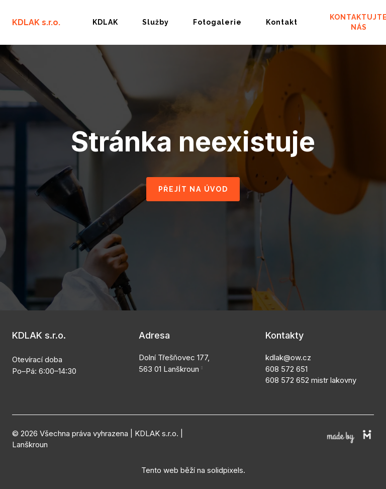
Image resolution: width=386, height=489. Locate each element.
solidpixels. (226, 463)
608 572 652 (287, 373)
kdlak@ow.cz (288, 350)
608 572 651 (286, 362)
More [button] (223, 19)
